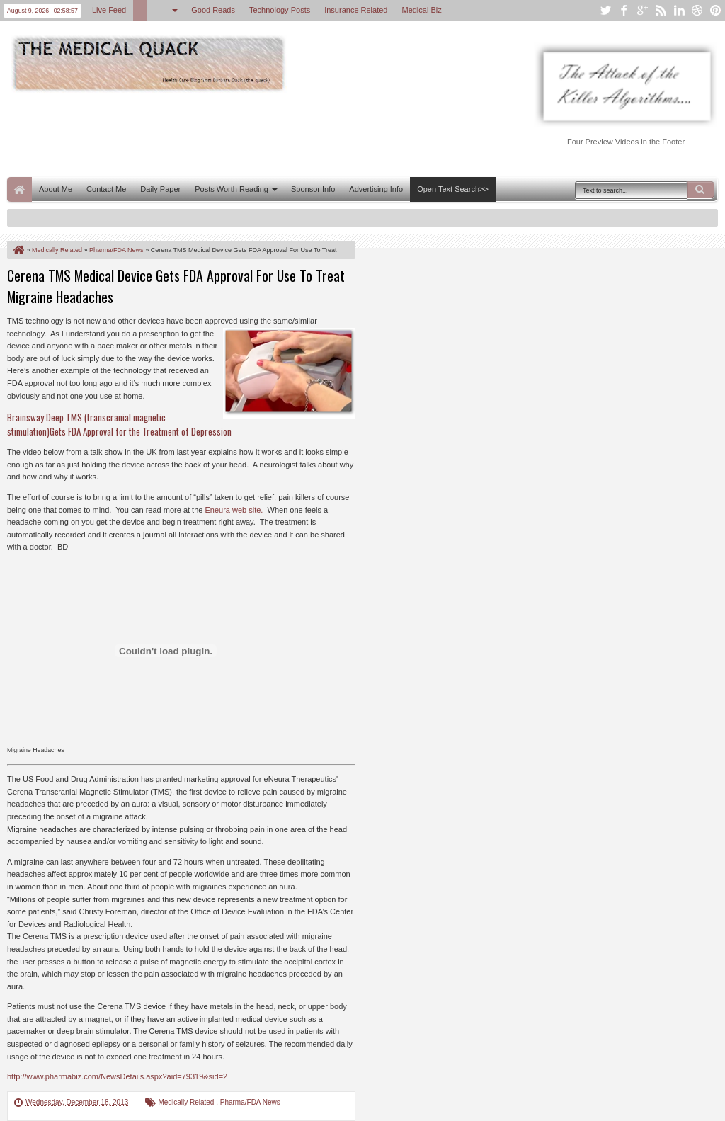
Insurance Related (355, 10)
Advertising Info (376, 189)
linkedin (679, 10)
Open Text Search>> (453, 189)
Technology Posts (279, 10)
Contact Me (106, 189)
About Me (55, 189)
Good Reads (213, 10)
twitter (605, 10)
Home (19, 189)
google (642, 10)
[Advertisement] (265, 133)
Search (700, 189)
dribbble (697, 10)
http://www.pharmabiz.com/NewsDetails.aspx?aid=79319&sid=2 (117, 1076)
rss (660, 10)
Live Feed (109, 10)
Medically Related (187, 1102)
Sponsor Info (313, 189)
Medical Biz (421, 10)
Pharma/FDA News (250, 1102)
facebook (624, 10)
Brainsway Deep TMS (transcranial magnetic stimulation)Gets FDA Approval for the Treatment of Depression (119, 424)
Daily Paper (160, 189)
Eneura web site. (234, 510)
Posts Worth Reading (231, 189)
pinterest (716, 10)
